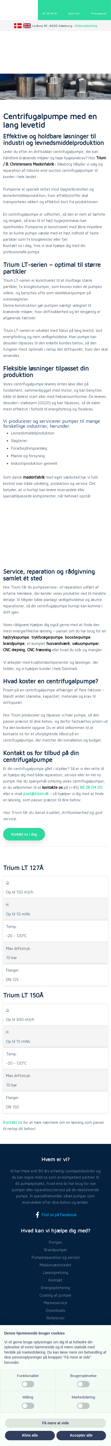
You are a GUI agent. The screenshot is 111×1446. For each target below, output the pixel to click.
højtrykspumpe (16, 637)
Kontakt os (12, 1122)
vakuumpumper (85, 643)
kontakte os (52, 787)
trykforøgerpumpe (47, 637)
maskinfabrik (34, 477)
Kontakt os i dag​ (24, 834)
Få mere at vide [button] (55, 1423)
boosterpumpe (77, 637)
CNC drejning (14, 650)
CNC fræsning (39, 650)
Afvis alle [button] (30, 1435)
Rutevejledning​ (86, 26)
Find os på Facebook (55, 1215)
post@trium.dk (36, 793)
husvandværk (58, 643)
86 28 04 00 (91, 787)
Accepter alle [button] (81, 1435)
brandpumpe (14, 643)
